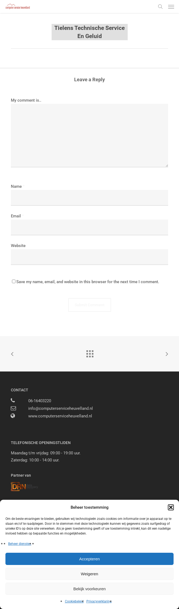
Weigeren (89, 573)
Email (17, 216)
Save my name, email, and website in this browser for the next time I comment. (87, 281)
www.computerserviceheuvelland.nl (60, 416)
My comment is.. (26, 100)
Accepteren (89, 559)
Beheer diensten (19, 544)
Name (18, 186)
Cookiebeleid (74, 601)
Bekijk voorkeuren (89, 588)
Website (18, 245)
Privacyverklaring (99, 601)
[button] (171, 507)
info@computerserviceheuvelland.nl (60, 408)
